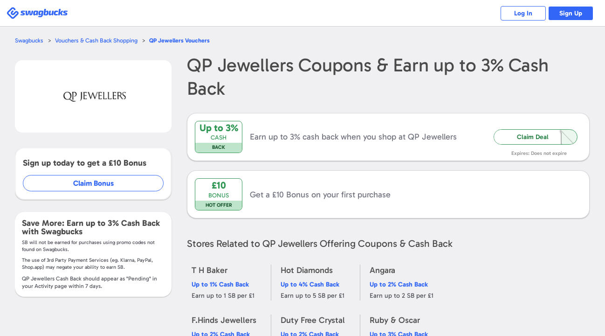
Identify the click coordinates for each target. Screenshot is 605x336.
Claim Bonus (94, 183)
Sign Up (570, 13)
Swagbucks (29, 40)
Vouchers (182, 40)
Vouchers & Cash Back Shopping (97, 40)
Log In (521, 13)
